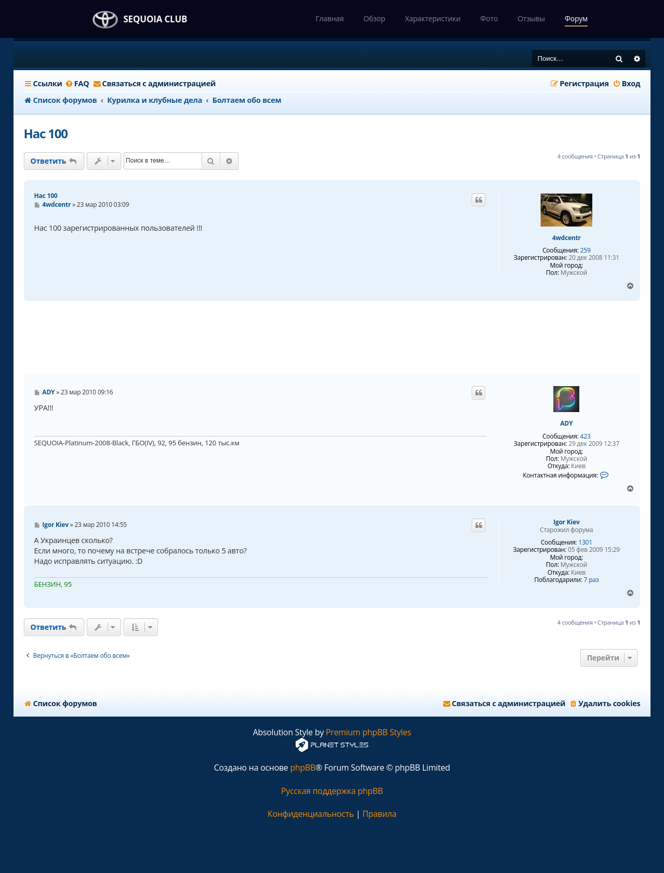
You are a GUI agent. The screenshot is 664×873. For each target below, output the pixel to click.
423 (585, 436)
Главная (329, 18)
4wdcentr (566, 238)
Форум (576, 18)
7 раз (591, 580)
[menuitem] (77, 83)
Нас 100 (46, 133)
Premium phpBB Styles (368, 732)
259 (585, 250)
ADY (566, 423)
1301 (585, 542)
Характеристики (432, 18)
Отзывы (531, 18)
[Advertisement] (332, 337)
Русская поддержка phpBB (332, 791)
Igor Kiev (566, 522)
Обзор (374, 18)
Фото (489, 18)
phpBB (302, 767)
